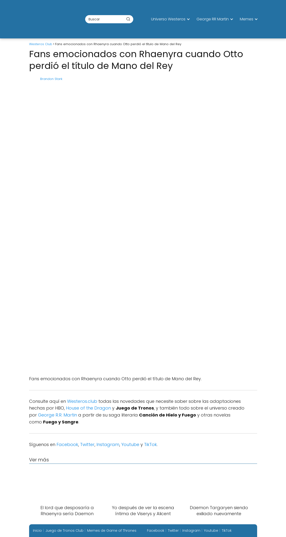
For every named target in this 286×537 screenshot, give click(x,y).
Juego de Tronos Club (64, 530)
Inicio (37, 530)
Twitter (87, 444)
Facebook (67, 444)
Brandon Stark (51, 79)
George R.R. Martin (57, 415)
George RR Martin (213, 19)
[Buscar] (128, 19)
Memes (246, 19)
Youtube (130, 444)
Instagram (107, 444)
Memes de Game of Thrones (111, 530)
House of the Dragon (88, 408)
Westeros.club (82, 401)
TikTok (150, 444)
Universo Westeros (168, 19)
